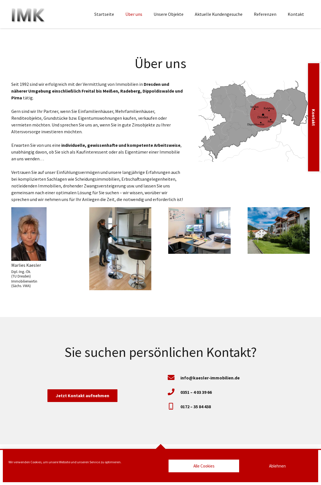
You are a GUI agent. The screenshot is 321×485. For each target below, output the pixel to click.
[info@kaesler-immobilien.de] (173, 378)
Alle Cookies (204, 466)
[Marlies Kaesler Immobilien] (28, 14)
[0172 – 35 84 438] (173, 406)
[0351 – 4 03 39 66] (173, 392)
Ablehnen (277, 466)
